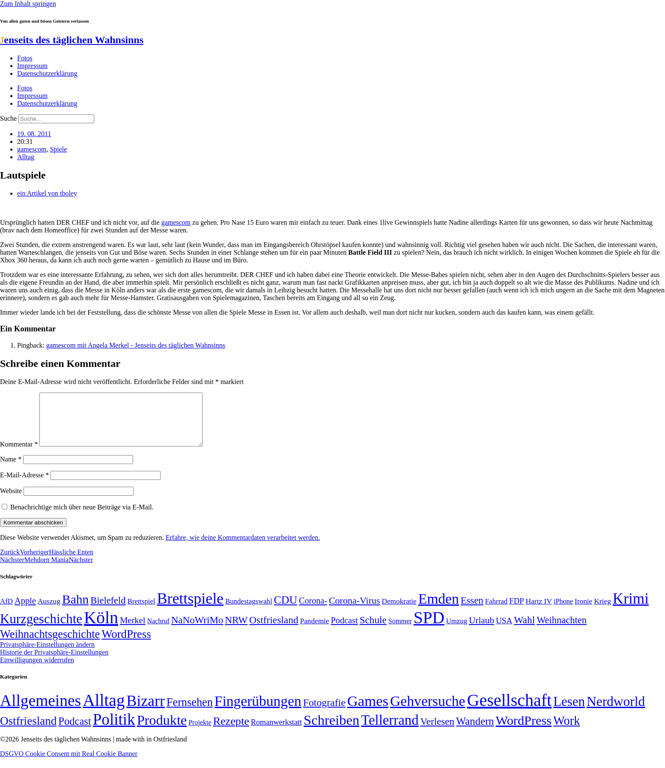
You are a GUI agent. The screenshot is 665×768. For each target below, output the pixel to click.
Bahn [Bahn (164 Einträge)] (75, 609)
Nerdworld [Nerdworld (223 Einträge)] (616, 711)
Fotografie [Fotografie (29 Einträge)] (324, 712)
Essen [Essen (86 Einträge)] (472, 610)
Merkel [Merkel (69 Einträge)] (132, 630)
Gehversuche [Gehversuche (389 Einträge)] (427, 711)
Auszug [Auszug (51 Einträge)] (49, 611)
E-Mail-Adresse (24, 485)
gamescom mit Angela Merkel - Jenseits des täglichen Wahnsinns (135, 345)
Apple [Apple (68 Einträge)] (25, 611)
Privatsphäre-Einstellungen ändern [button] (47, 654)
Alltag (25, 157)
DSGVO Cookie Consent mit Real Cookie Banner (68, 764)
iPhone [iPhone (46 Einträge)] (563, 612)
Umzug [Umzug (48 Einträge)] (456, 631)
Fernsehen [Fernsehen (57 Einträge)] (190, 712)
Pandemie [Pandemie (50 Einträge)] (314, 631)
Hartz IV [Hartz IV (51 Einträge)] (539, 611)
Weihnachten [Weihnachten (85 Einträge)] (562, 630)
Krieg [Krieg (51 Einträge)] (602, 611)
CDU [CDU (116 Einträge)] (286, 610)
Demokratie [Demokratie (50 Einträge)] (399, 611)
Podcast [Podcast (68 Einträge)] (344, 630)
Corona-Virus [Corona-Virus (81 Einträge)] (354, 610)
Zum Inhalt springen (28, 3)
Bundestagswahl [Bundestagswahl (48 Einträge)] (248, 611)
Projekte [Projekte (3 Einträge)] (199, 732)
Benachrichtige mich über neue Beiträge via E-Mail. (82, 517)
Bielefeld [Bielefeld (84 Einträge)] (107, 610)
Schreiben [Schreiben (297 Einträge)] (331, 730)
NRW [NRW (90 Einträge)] (236, 630)
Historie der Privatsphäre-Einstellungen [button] (54, 662)
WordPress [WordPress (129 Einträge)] (126, 644)
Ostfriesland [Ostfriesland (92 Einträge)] (273, 630)
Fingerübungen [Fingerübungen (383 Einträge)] (258, 711)
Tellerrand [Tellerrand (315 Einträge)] (389, 730)
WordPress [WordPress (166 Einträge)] (523, 730)
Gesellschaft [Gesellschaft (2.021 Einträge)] (509, 710)
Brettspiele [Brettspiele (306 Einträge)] (190, 608)
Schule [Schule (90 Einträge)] (373, 630)
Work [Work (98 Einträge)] (566, 731)
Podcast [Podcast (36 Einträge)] (74, 731)
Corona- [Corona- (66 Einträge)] (313, 611)
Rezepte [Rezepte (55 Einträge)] (231, 731)
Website (11, 501)
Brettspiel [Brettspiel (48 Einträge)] (141, 611)
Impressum (32, 65)
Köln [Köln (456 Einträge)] (101, 627)
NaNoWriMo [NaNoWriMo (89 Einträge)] (197, 630)
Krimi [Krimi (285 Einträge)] (631, 609)
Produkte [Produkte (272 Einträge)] (162, 730)
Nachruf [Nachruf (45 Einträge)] (158, 631)
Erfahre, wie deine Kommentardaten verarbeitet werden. (243, 547)
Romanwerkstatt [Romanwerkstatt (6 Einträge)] (276, 732)
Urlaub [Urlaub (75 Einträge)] (481, 630)
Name (10, 469)
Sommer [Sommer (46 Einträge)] (400, 631)
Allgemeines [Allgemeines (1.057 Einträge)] (40, 711)
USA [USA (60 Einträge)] (504, 630)
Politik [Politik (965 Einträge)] (114, 729)
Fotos (25, 58)
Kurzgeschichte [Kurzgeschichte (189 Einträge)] (41, 629)
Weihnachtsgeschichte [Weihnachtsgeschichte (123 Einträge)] (50, 644)
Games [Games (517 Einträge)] (367, 711)
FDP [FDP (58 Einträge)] (516, 611)
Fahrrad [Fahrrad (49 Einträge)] (496, 611)
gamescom (31, 149)
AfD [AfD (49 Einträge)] (6, 611)
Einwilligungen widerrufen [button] (37, 670)
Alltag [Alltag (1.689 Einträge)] (104, 710)
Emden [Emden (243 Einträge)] (438, 609)
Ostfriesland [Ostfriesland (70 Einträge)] (28, 731)
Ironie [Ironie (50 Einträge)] (583, 611)
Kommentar (19, 454)
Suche (8, 118)
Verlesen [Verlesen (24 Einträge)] (437, 731)
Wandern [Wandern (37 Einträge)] (475, 731)
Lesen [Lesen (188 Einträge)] (569, 711)
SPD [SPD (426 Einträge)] (429, 628)
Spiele (58, 149)
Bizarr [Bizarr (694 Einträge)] (145, 711)
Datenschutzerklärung (47, 73)
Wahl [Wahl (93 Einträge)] (524, 630)
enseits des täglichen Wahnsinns (71, 39)
